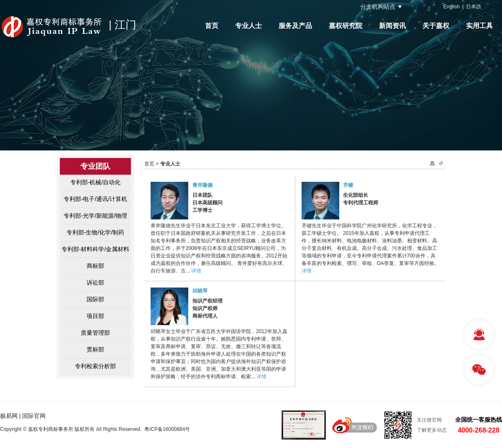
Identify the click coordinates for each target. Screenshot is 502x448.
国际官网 (34, 415)
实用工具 (479, 25)
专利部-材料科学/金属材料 (95, 249)
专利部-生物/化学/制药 (95, 232)
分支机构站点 (377, 6)
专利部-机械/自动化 (95, 182)
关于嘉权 (436, 25)
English (451, 7)
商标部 (95, 265)
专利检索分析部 (95, 366)
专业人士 (248, 25)
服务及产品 (295, 25)
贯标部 (95, 349)
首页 (211, 25)
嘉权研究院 (345, 25)
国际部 (95, 299)
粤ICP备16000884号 (167, 429)
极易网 (9, 415)
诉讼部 (95, 282)
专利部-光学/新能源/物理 (95, 215)
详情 (196, 271)
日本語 (473, 7)
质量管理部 (95, 332)
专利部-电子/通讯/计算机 (95, 199)
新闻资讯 (392, 25)
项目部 (95, 316)
